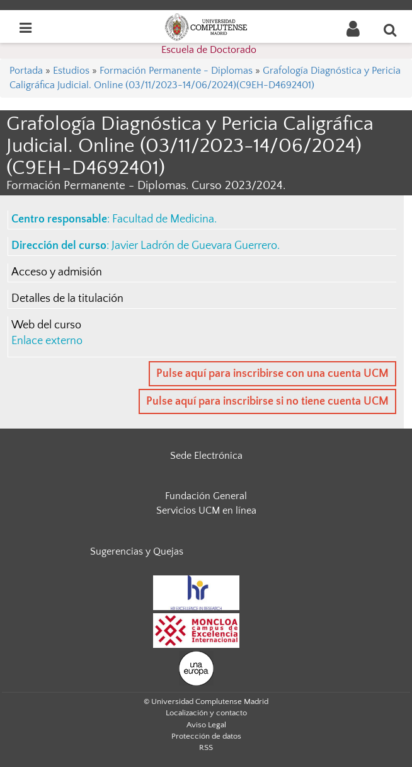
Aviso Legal (206, 724)
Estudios (71, 70)
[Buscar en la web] (390, 29)
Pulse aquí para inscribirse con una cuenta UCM (272, 373)
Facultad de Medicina (163, 219)
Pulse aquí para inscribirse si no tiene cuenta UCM (267, 401)
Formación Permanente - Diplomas (176, 70)
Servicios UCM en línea (206, 510)
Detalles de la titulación (67, 298)
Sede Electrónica (206, 455)
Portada (26, 70)
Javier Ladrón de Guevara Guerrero (194, 245)
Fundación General (206, 496)
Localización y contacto (206, 712)
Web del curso (46, 325)
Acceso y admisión (56, 272)
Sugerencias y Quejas (136, 551)
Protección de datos (206, 736)
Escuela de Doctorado (208, 49)
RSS (206, 747)
